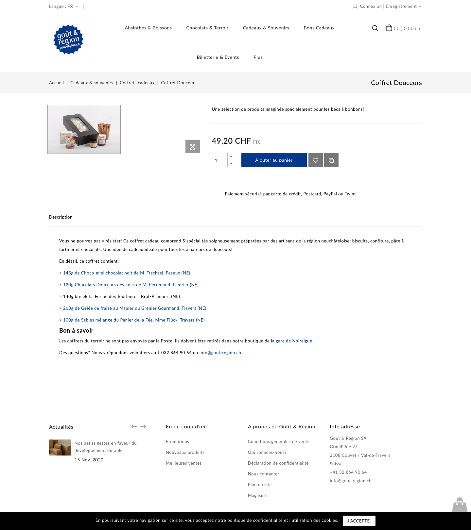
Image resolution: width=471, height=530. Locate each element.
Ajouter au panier (274, 160)
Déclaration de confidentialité (278, 463)
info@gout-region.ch (220, 352)
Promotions (177, 441)
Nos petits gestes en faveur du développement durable (106, 446)
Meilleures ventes (184, 463)
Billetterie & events (218, 57)
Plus (258, 57)
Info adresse (345, 426)
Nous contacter (263, 473)
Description (61, 217)
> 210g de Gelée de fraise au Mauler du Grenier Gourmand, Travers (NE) (132, 308)
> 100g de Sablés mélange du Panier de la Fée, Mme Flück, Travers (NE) (132, 320)
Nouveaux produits (185, 452)
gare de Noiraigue (294, 340)
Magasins (257, 495)
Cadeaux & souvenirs (266, 27)
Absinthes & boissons (148, 27)
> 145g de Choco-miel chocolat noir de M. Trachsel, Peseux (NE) (124, 272)
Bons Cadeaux (319, 27)
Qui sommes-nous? (267, 452)
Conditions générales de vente (279, 441)
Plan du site (260, 484)
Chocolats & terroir (207, 27)
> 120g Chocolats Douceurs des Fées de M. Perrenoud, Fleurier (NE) (129, 284)
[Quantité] (220, 160)
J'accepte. (359, 520)
